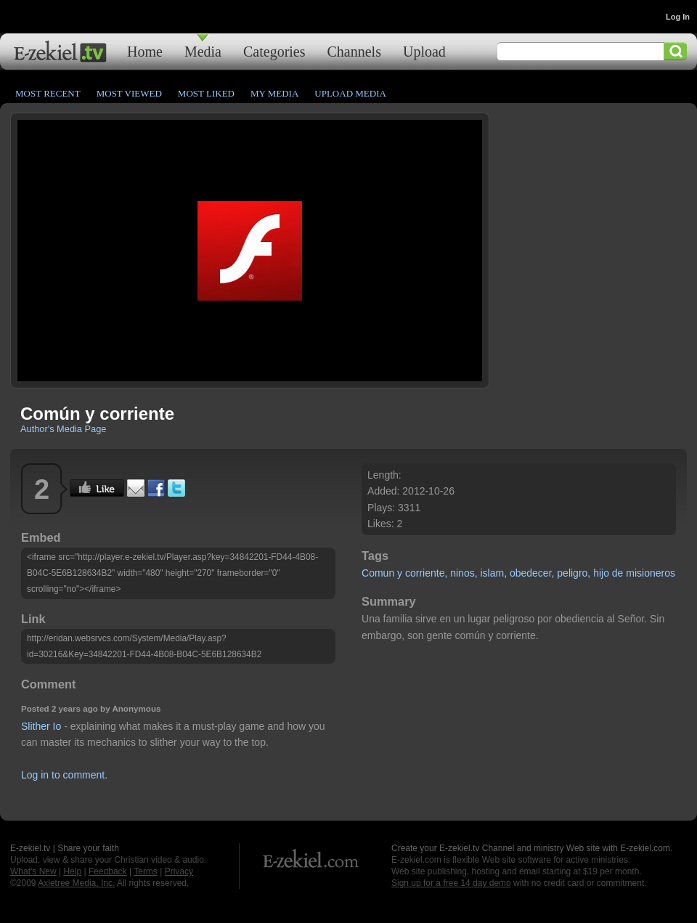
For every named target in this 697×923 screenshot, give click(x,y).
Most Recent (48, 93)
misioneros (650, 573)
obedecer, (532, 573)
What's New (33, 871)
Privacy (179, 871)
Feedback (108, 871)
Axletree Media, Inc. (76, 883)
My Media (274, 93)
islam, (493, 573)
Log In (678, 16)
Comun (378, 573)
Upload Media (350, 93)
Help (72, 871)
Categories (274, 51)
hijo (601, 573)
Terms (146, 871)
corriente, (426, 573)
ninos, (463, 573)
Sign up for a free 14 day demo (451, 883)
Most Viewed (129, 93)
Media (202, 51)
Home (145, 51)
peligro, (573, 573)
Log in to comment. (64, 775)
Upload (424, 51)
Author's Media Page (63, 428)
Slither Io (41, 726)
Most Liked (206, 93)
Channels (354, 51)
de (618, 573)
